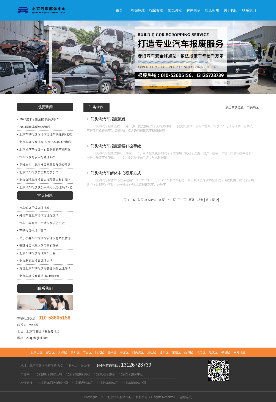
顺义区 (99, 352)
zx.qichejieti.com (37, 338)
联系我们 (249, 10)
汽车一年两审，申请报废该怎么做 (42, 223)
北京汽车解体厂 (107, 383)
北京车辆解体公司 (134, 383)
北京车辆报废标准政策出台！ (39, 253)
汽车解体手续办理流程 (34, 208)
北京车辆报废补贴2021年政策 (39, 276)
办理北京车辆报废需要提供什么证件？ (45, 268)
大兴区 (62, 352)
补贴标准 (138, 10)
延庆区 (213, 352)
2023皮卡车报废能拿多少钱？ (39, 119)
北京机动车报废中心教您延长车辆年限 (45, 149)
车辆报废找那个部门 (33, 230)
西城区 (188, 352)
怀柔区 (200, 352)
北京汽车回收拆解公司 (53, 383)
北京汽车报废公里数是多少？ (39, 172)
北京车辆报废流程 (78, 374)
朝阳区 (75, 352)
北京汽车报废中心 (131, 374)
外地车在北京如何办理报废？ (39, 215)
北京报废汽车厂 (82, 383)
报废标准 (156, 10)
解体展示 (193, 10)
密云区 (50, 352)
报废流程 (175, 10)
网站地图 (240, 352)
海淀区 (124, 352)
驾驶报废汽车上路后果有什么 (39, 245)
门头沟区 (253, 107)
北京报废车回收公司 (48, 374)
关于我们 (230, 10)
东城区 (176, 352)
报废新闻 (212, 10)
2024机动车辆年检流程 (34, 127)
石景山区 (36, 352)
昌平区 (111, 352)
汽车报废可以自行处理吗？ (37, 157)
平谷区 (225, 352)
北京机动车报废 (104, 374)
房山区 (151, 352)
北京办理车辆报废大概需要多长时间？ (45, 179)
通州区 (164, 352)
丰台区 (87, 352)
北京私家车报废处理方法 (36, 260)
